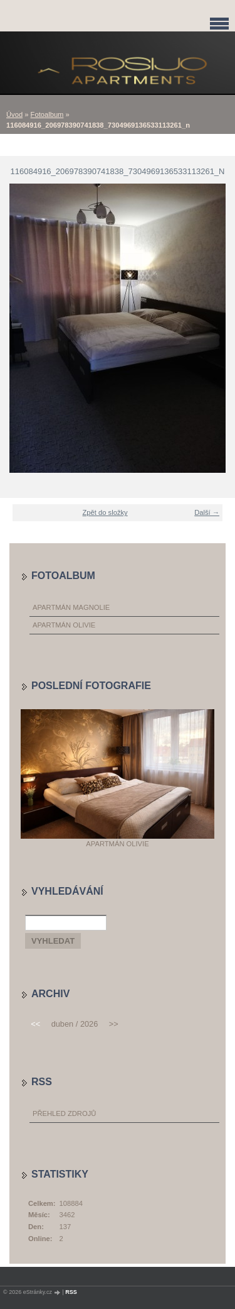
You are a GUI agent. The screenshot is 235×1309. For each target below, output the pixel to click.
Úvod (14, 114)
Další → (206, 512)
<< (35, 1024)
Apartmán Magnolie (71, 607)
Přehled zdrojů (64, 1113)
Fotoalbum (47, 114)
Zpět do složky (105, 512)
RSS (71, 1292)
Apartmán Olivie (64, 625)
